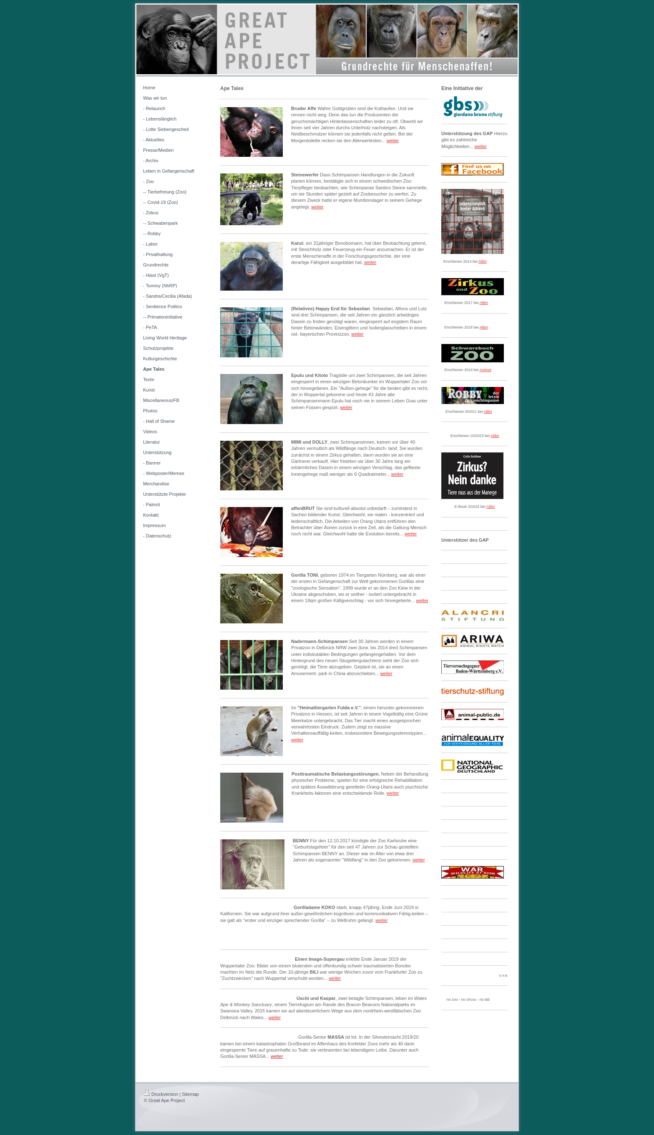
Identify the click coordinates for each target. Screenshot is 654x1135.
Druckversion (161, 1094)
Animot (485, 370)
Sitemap (190, 1094)
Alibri (482, 261)
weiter (393, 140)
